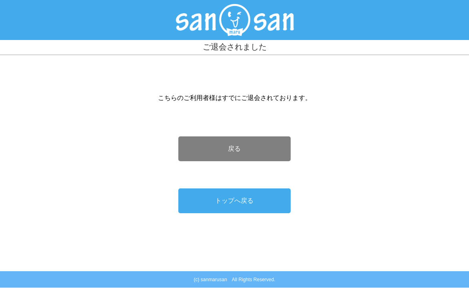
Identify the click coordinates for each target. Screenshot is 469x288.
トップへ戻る (234, 200)
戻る (234, 148)
